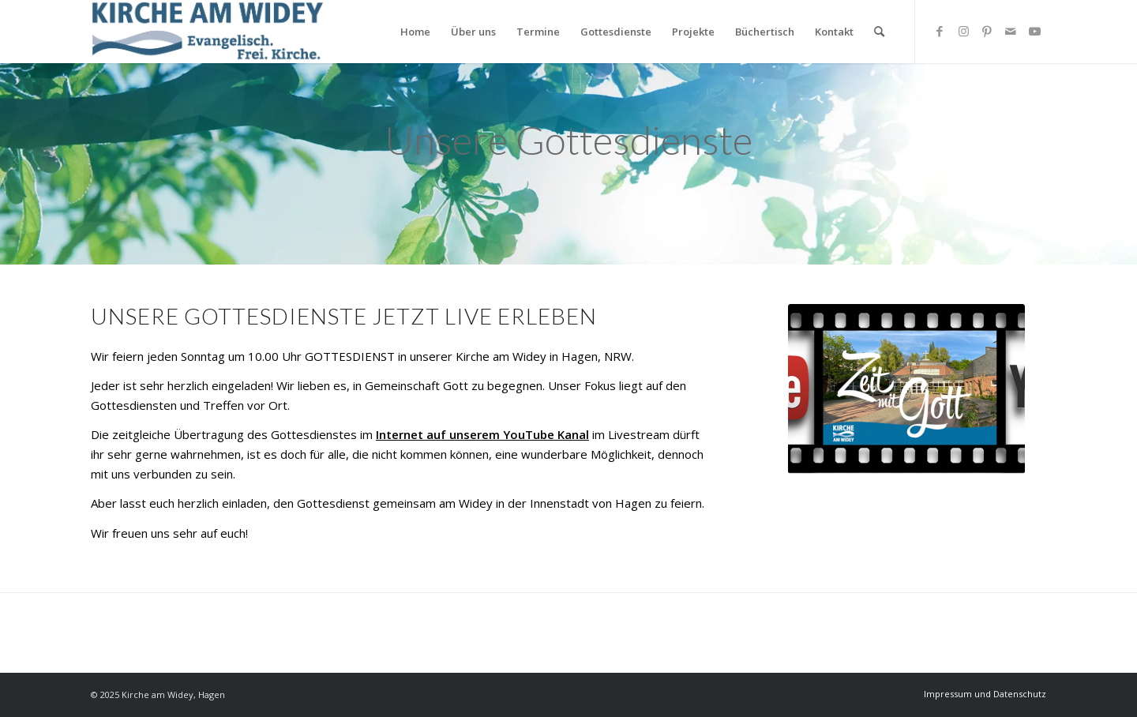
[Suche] (879, 31)
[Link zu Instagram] (963, 31)
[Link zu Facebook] (939, 31)
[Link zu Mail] (1011, 31)
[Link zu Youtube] (1034, 31)
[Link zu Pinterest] (987, 31)
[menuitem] (415, 31)
